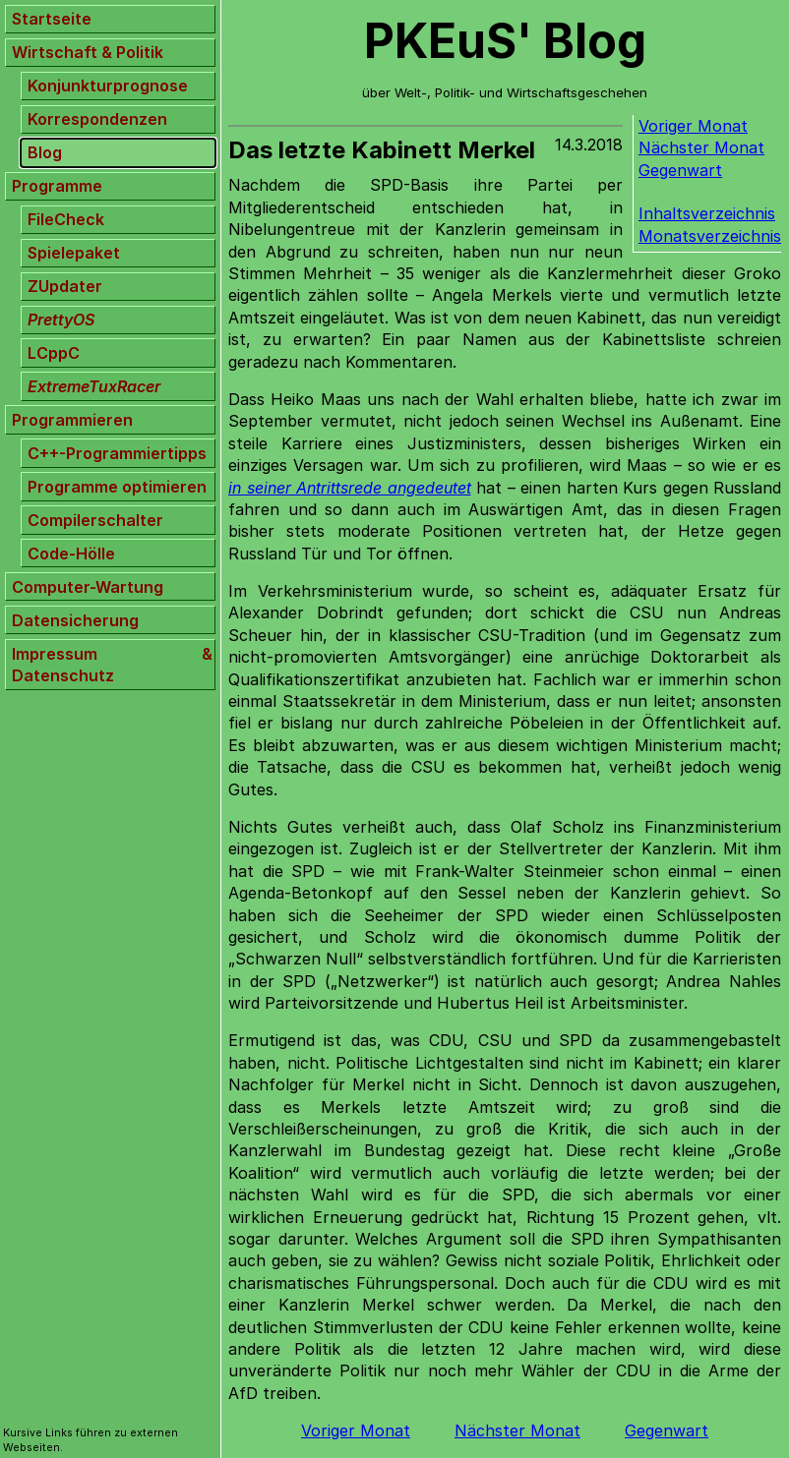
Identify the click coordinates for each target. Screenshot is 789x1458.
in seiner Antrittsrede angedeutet (349, 487)
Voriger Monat (693, 126)
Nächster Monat (701, 147)
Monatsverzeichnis (709, 236)
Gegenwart (680, 170)
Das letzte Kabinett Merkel (381, 150)
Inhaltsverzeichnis (706, 213)
